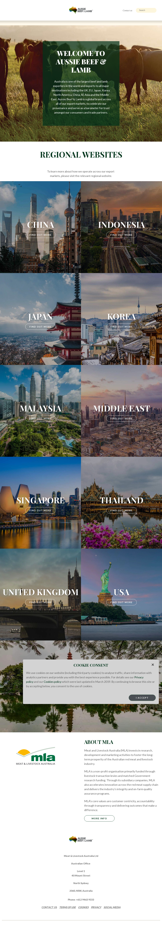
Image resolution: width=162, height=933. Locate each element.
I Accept (142, 697)
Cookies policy (52, 681)
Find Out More (40, 234)
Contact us (127, 10)
